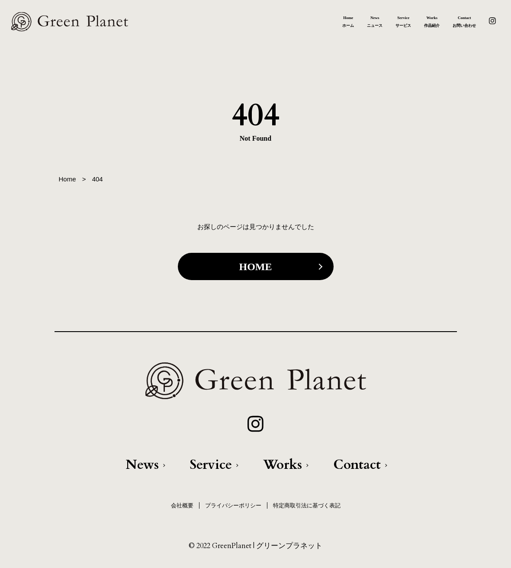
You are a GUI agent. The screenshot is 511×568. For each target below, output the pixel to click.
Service (211, 465)
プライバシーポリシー (233, 505)
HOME (255, 266)
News (142, 465)
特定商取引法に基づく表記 (307, 505)
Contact (357, 465)
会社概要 (182, 505)
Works (282, 465)
